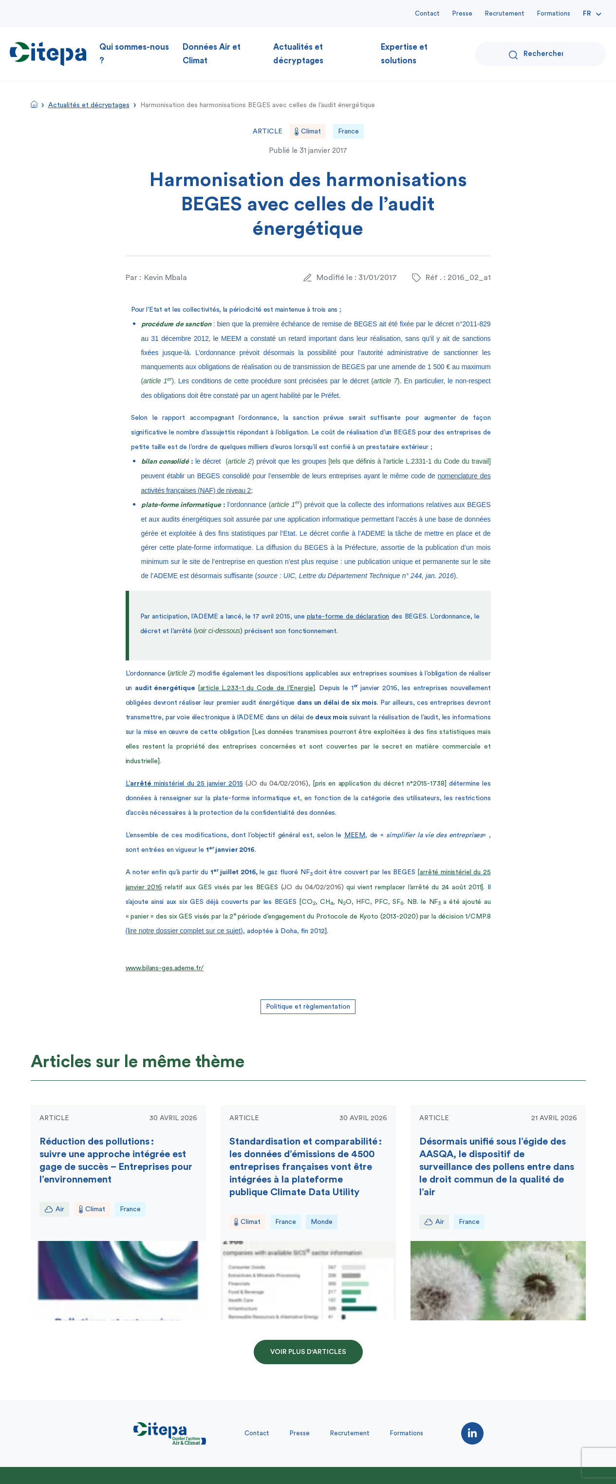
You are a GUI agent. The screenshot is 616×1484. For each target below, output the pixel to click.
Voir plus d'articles (308, 1352)
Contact (427, 13)
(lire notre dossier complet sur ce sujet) (184, 931)
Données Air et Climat (212, 54)
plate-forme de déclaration (348, 616)
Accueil (34, 104)
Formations (553, 13)
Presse (462, 13)
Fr (587, 13)
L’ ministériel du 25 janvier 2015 (184, 783)
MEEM (354, 835)
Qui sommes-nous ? (134, 54)
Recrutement (504, 13)
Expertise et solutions (404, 54)
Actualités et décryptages (298, 54)
